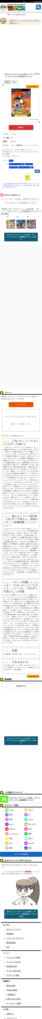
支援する (10, 1014)
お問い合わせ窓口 (13, 999)
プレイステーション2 (24, 167)
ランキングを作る (13, 962)
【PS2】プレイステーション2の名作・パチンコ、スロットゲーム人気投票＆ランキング (25, 799)
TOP (8, 14)
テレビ (28, 819)
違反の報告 (10, 986)
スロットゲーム (13, 167)
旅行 (27, 829)
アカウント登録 (12, 975)
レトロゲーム (29, 164)
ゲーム (11, 160)
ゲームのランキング (19, 14)
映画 (8, 819)
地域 (27, 848)
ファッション (11, 833)
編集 (37, 171)
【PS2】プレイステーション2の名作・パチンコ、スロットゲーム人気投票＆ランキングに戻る (21, 237)
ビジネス (29, 843)
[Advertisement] (21, 49)
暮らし (28, 838)
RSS (8, 947)
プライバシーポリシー (15, 938)
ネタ (8, 843)
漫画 (8, 814)
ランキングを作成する (21, 854)
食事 (8, 838)
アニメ (28, 810)
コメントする (21, 404)
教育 (8, 848)
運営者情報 (10, 943)
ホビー (9, 824)
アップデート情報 (13, 1003)
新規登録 (28, 871)
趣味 (27, 833)
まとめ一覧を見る (13, 971)
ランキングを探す (13, 957)
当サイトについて (13, 929)
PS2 (32, 167)
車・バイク (30, 824)
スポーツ (10, 829)
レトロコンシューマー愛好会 (17, 164)
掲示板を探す (11, 966)
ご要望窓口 (10, 995)
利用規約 (10, 934)
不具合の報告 (11, 990)
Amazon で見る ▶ (32, 86)
